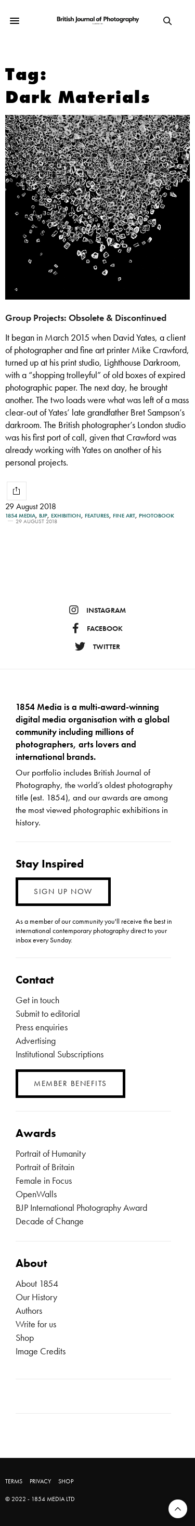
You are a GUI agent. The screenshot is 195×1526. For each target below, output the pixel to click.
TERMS (13, 1481)
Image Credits (41, 1351)
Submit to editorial (48, 1013)
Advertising (36, 1040)
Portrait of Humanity (51, 1153)
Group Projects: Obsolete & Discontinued (85, 318)
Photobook (156, 516)
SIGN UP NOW (63, 891)
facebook (97, 628)
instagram (97, 610)
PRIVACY (40, 1481)
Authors (29, 1310)
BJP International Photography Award (81, 1207)
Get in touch (37, 1000)
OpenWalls (36, 1194)
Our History (36, 1297)
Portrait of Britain (45, 1167)
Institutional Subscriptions (59, 1054)
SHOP (65, 1481)
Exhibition (66, 516)
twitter (97, 646)
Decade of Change (50, 1221)
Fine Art (124, 516)
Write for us (36, 1324)
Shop (25, 1337)
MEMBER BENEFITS (70, 1083)
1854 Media (20, 516)
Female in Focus (44, 1180)
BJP (43, 516)
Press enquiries (42, 1027)
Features (97, 516)
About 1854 (37, 1283)
